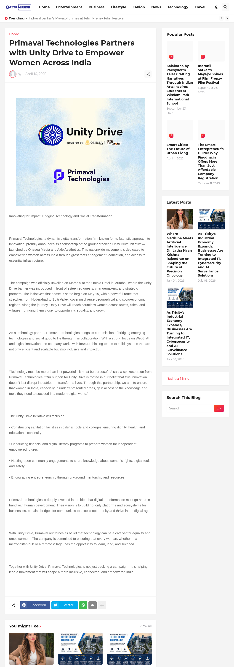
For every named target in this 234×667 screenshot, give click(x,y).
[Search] (225, 7)
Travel (200, 7)
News (156, 7)
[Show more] (102, 605)
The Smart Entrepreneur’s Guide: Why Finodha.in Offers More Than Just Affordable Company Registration (210, 161)
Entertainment (69, 7)
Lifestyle (118, 7)
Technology (178, 7)
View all (145, 626)
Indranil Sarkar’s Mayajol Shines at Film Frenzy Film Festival (77, 18)
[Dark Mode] (217, 7)
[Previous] (221, 18)
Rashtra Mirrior (179, 379)
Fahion (139, 7)
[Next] (227, 18)
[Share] (148, 74)
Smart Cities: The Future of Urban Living (178, 149)
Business (96, 7)
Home (44, 7)
